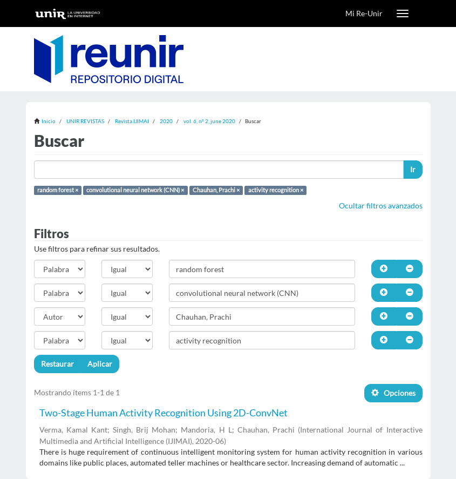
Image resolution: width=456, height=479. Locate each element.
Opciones (393, 392)
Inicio (49, 121)
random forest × (57, 190)
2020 (166, 121)
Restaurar (57, 363)
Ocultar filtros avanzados (381, 205)
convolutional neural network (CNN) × (135, 190)
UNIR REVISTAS (85, 121)
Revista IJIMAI (132, 121)
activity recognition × (275, 190)
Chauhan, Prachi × (216, 190)
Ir (413, 169)
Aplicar (99, 363)
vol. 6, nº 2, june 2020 (209, 121)
